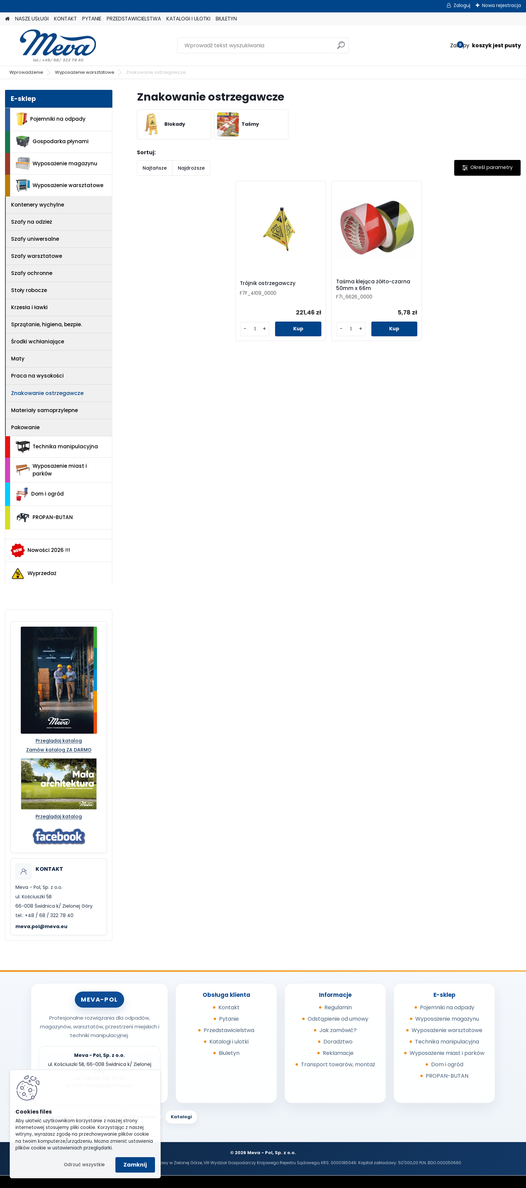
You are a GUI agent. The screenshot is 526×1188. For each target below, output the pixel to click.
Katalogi (181, 1117)
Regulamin (338, 1007)
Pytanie (229, 1019)
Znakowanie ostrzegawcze (47, 393)
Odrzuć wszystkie (84, 1165)
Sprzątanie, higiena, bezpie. (46, 324)
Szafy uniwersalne (35, 238)
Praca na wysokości (37, 375)
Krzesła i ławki (29, 307)
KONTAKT (65, 18)
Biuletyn (229, 1053)
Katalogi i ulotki (229, 1041)
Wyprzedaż (33, 574)
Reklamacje (338, 1053)
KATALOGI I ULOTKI (188, 18)
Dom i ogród (39, 494)
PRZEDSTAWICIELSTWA (134, 18)
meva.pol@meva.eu (41, 926)
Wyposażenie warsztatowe (84, 72)
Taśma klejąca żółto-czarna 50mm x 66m (373, 285)
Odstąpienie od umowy (338, 1019)
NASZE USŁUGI (32, 18)
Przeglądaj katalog (59, 740)
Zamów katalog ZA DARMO (59, 749)
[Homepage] (7, 18)
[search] (341, 47)
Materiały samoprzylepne (44, 410)
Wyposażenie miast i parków (51, 469)
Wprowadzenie (26, 72)
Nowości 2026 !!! (40, 550)
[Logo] (51, 45)
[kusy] (255, 329)
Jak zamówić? (338, 1030)
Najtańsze (155, 168)
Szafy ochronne (31, 273)
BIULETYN (226, 18)
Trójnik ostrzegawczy (268, 283)
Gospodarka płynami (52, 141)
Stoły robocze (29, 290)
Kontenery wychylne (37, 204)
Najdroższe (191, 168)
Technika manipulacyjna (57, 447)
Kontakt (229, 1007)
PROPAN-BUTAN (44, 518)
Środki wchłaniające (37, 341)
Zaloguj (462, 5)
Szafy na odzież (31, 221)
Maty (17, 358)
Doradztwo (338, 1041)
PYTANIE (91, 18)
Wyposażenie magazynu (56, 163)
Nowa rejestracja (501, 5)
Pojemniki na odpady (51, 119)
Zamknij (135, 1165)
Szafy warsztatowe (36, 256)
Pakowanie (25, 427)
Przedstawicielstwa (229, 1030)
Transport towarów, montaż (338, 1064)
